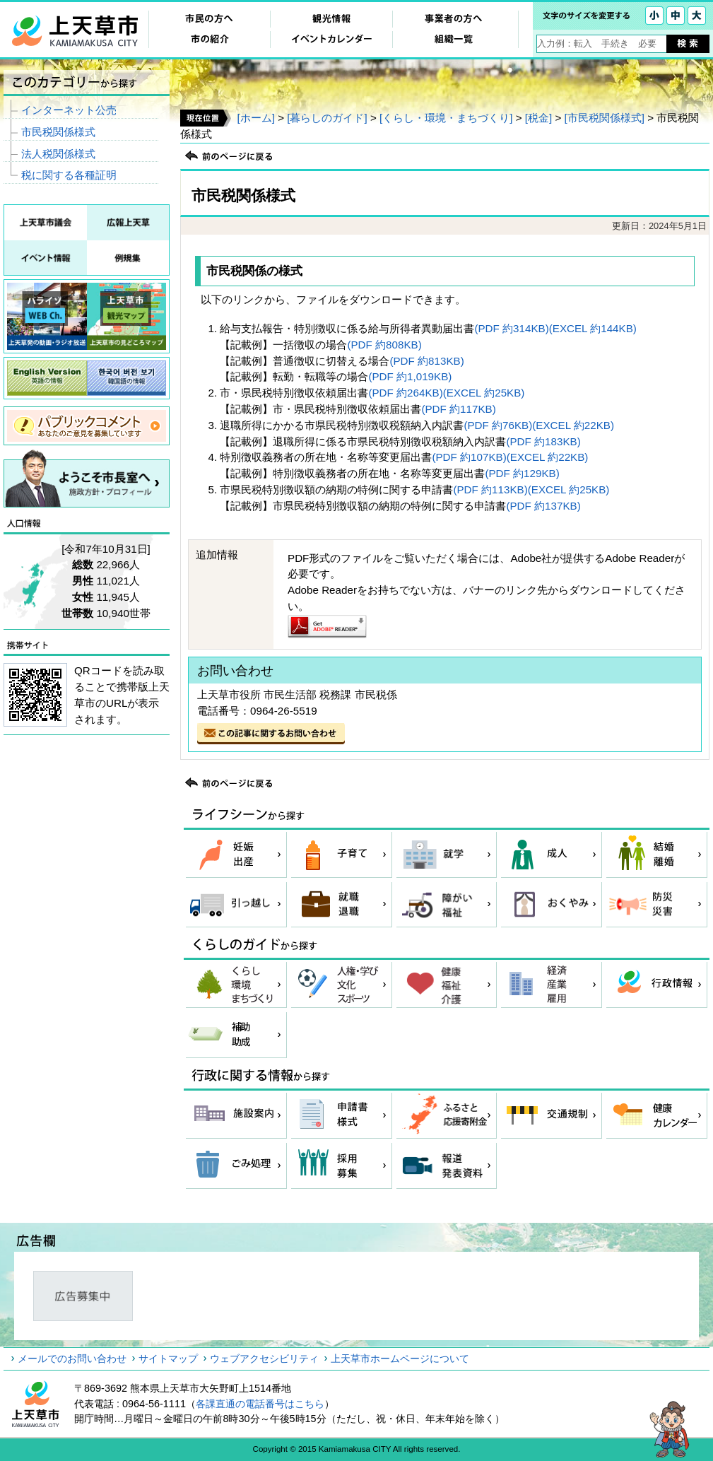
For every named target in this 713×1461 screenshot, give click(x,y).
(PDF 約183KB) (543, 441)
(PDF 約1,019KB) (410, 376)
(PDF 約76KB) (498, 425)
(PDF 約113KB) (490, 489)
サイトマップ (168, 1358)
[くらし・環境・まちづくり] (445, 118)
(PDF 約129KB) (522, 473)
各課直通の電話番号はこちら (260, 1403)
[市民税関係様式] (604, 118)
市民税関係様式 (58, 132)
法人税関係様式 (58, 154)
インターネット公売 (69, 110)
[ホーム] (255, 118)
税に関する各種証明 (69, 175)
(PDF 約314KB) (511, 328)
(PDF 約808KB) (384, 345)
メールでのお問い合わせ (72, 1358)
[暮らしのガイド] (327, 118)
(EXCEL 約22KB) (573, 425)
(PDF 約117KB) (458, 409)
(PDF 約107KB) (469, 457)
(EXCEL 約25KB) (484, 393)
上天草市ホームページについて (400, 1358)
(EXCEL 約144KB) (593, 328)
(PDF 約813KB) (426, 361)
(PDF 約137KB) (543, 506)
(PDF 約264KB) (405, 393)
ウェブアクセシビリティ (264, 1358)
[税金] (538, 118)
